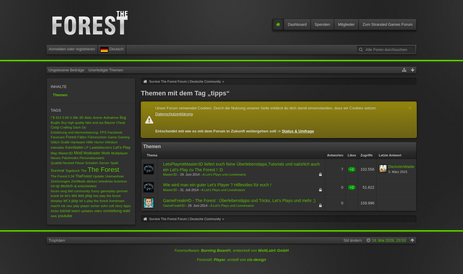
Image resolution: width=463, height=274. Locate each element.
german (122, 191)
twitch (76, 211)
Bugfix (55, 122)
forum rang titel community (70, 191)
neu (69, 206)
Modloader (91, 153)
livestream (117, 201)
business (120, 181)
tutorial (65, 211)
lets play (85, 195)
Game (112, 137)
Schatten (91, 163)
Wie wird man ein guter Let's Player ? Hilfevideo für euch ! (217, 184)
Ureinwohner (114, 176)
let (62, 196)
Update (98, 176)
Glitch (55, 142)
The (84, 170)
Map (54, 153)
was (54, 216)
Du (84, 127)
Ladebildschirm (101, 147)
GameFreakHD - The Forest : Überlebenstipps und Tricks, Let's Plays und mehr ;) (239, 200)
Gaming (124, 137)
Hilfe (89, 142)
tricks (55, 211)
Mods (106, 153)
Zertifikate (78, 181)
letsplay (56, 201)
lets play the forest (107, 196)
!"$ (53, 117)
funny (95, 191)
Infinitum (111, 142)
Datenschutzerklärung (174, 114)
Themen (60, 95)
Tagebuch (72, 170)
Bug (123, 118)
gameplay (107, 191)
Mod (78, 152)
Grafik (65, 142)
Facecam (58, 137)
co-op (55, 186)
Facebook (115, 132)
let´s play (71, 201)
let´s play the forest (93, 201)
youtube (65, 216)
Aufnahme (111, 117)
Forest (71, 137)
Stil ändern (353, 240)
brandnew (106, 181)
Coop (55, 127)
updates (87, 211)
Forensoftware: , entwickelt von (231, 250)
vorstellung (112, 211)
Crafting (66, 127)
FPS (103, 132)
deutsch (67, 186)
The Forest (103, 169)
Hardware (78, 142)
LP (87, 147)
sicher (95, 206)
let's (68, 196)
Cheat (120, 122)
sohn (104, 206)
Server (104, 163)
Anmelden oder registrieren (72, 49)
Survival (57, 170)
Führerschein (96, 137)
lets (74, 196)
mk (63, 206)
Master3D (65, 153)
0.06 (65, 117)
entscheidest (87, 186)
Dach (77, 127)
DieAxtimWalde (401, 166)
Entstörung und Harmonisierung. (75, 132)
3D (81, 117)
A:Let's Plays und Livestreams (224, 174)
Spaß (114, 163)
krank (55, 196)
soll (111, 206)
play (76, 206)
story (118, 206)
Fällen (82, 137)
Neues (56, 158)
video (98, 211)
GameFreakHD (174, 205)
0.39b (74, 117)
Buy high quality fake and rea (82, 122)
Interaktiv (57, 147)
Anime (97, 117)
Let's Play (122, 147)
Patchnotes (70, 158)
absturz (92, 181)
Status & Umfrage (298, 131)
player (85, 206)
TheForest (83, 176)
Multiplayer (119, 153)
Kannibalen (74, 147)
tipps (127, 206)
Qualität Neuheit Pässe (67, 163)
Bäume (110, 122)
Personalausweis (91, 158)
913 (58, 117)
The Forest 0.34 (62, 176)
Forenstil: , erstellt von (231, 259)
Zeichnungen (60, 181)
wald (126, 211)
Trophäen (57, 240)
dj (75, 186)
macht (55, 206)
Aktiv (88, 117)
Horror (99, 142)
